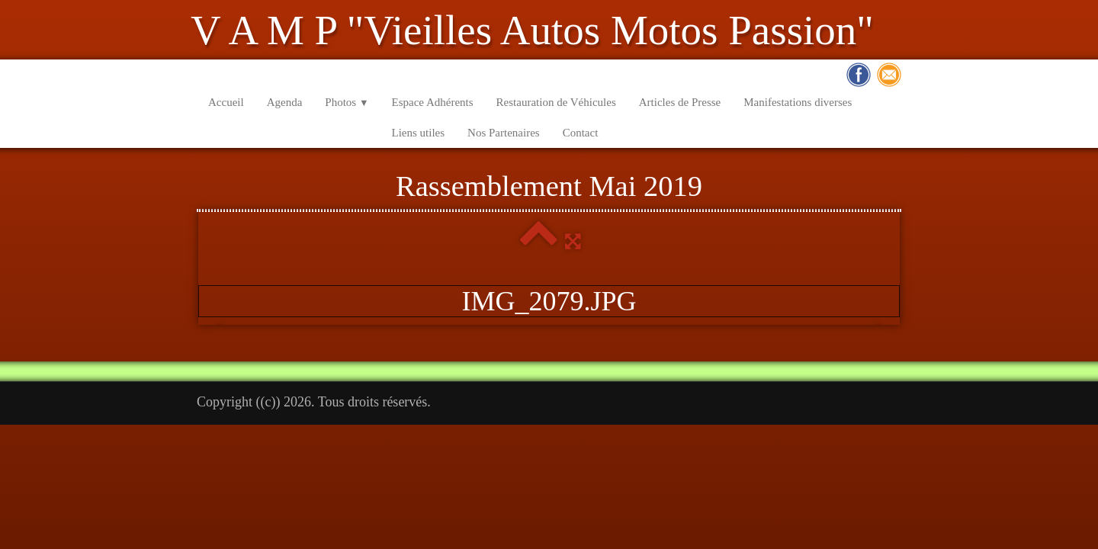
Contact (581, 133)
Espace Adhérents (433, 102)
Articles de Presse (680, 102)
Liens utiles (418, 133)
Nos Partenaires (503, 133)
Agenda (285, 102)
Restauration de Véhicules (556, 102)
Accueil (226, 102)
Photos (346, 102)
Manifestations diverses (797, 102)
